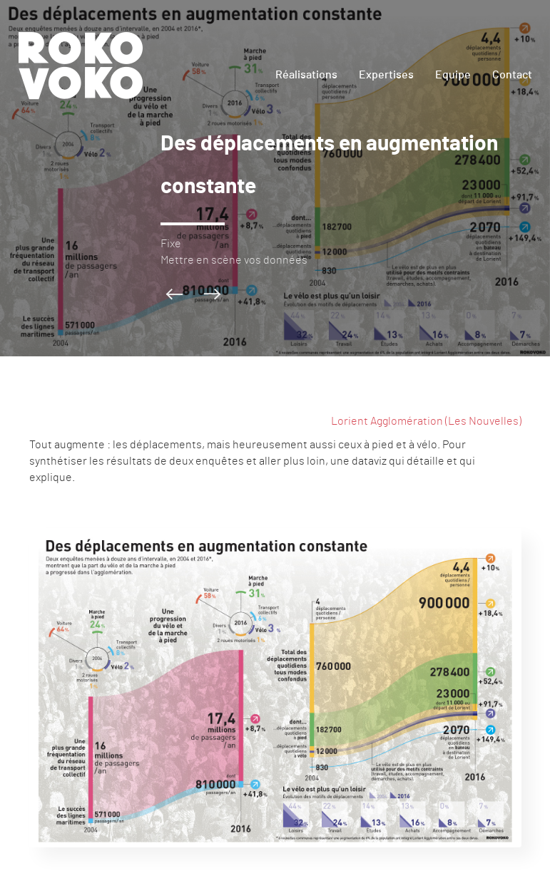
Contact (512, 75)
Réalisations (306, 75)
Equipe (453, 75)
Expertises (386, 75)
